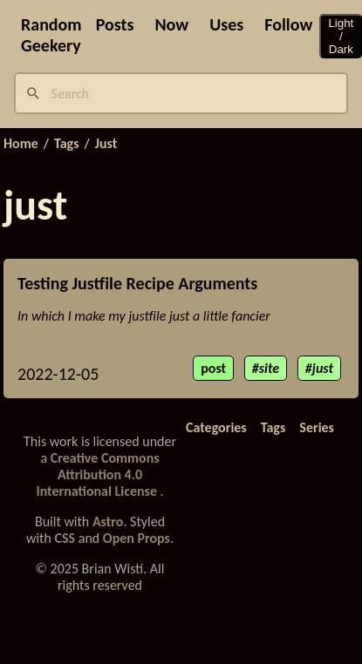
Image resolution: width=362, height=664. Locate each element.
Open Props (136, 538)
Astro (108, 521)
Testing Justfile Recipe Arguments (137, 283)
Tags (66, 144)
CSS (65, 538)
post (213, 368)
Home (20, 144)
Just (106, 144)
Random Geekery (51, 35)
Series (316, 427)
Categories (216, 427)
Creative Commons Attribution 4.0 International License (98, 474)
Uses (226, 24)
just (322, 368)
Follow (288, 24)
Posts (115, 24)
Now (171, 24)
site (269, 368)
